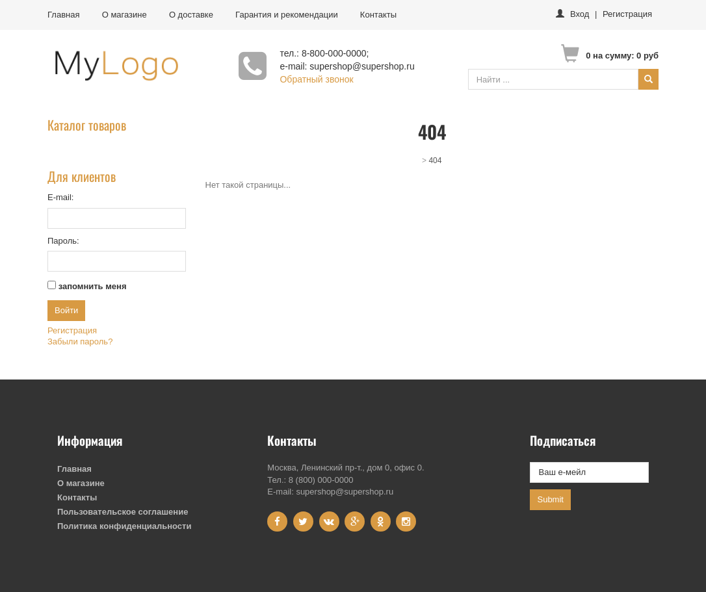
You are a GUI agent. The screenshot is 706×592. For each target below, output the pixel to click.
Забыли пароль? (79, 341)
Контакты (378, 14)
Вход (579, 14)
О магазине (124, 14)
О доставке (191, 14)
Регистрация (627, 14)
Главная (63, 14)
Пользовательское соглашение (122, 512)
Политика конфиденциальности (124, 526)
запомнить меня (93, 286)
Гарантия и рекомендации (286, 14)
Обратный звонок (316, 79)
